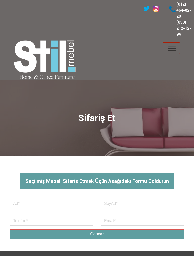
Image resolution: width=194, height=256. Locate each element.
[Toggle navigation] (171, 48)
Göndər (97, 234)
